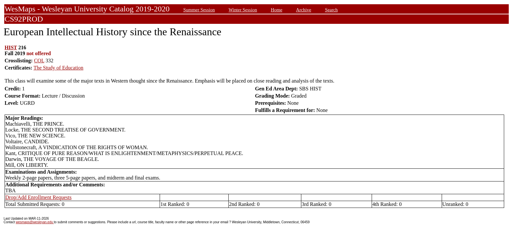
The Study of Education (58, 67)
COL (39, 60)
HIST (11, 47)
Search (331, 9)
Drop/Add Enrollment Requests (38, 197)
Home (276, 9)
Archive (303, 9)
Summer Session (199, 9)
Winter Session (243, 9)
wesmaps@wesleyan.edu (35, 222)
